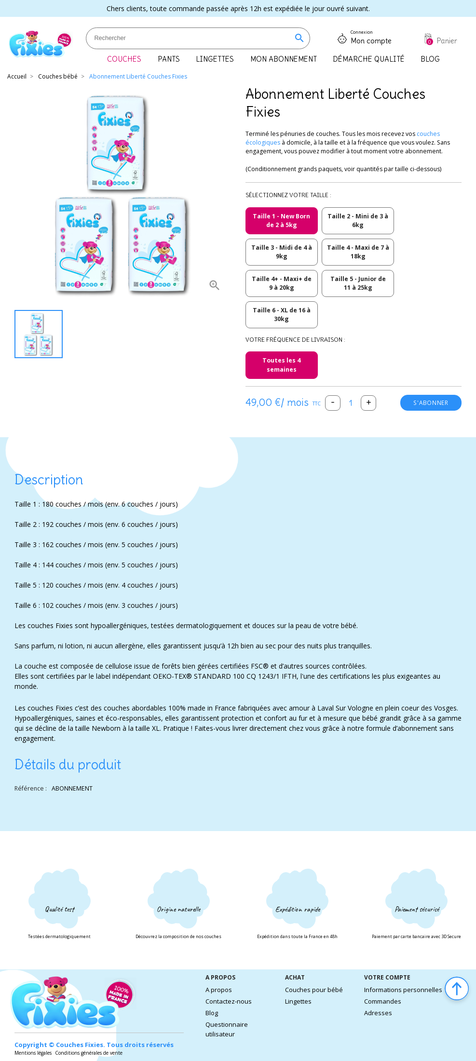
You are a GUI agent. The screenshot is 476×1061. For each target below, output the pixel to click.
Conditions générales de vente (88, 1052)
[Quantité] (350, 403)
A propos (218, 989)
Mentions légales (33, 1052)
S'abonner (430, 403)
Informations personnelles (403, 989)
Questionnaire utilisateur (226, 1029)
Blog (211, 1012)
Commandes (382, 1001)
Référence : (30, 788)
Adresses (378, 1012)
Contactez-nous (228, 1001)
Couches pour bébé (314, 989)
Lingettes (298, 1001)
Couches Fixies (79, 1044)
